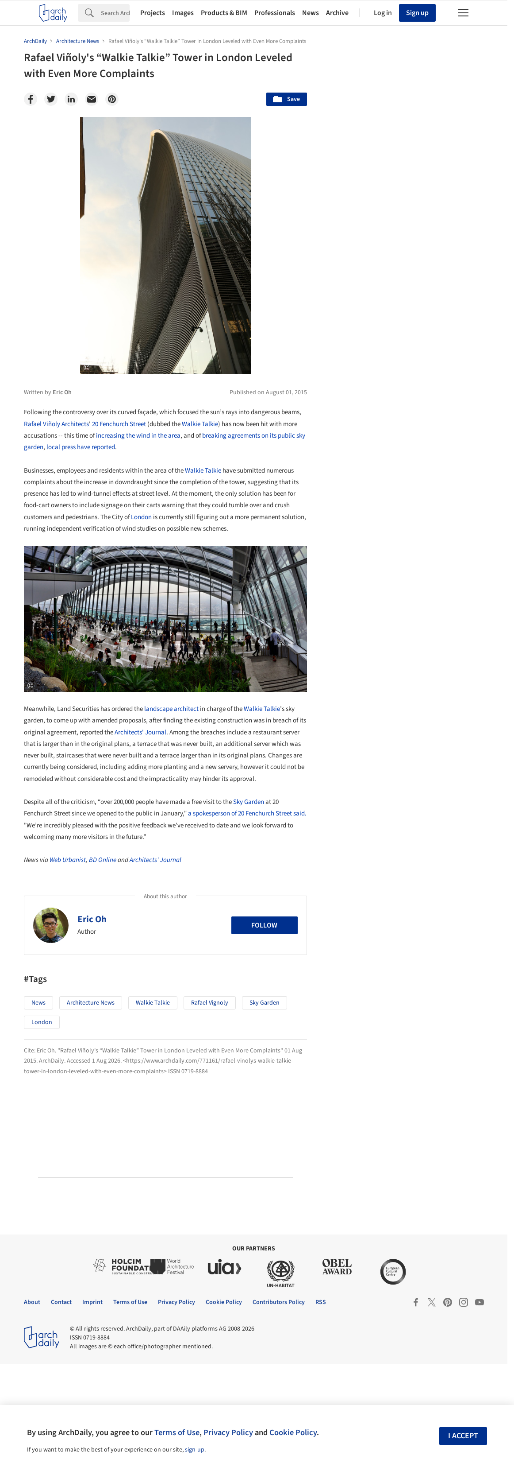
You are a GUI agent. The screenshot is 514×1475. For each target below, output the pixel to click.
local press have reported (80, 447)
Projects (152, 12)
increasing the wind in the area (138, 435)
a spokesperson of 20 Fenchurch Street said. (247, 813)
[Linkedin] (71, 99)
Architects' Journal (140, 732)
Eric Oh (92, 919)
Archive (337, 12)
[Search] (115, 13)
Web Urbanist (68, 860)
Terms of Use (176, 1432)
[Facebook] (30, 99)
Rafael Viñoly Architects (56, 424)
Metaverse (356, 702)
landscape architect (171, 709)
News (310, 12)
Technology (415, 683)
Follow (264, 925)
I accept (463, 1435)
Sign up (417, 13)
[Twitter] (51, 99)
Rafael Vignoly (209, 1002)
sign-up (194, 1449)
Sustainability (361, 683)
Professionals (274, 12)
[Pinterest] (112, 99)
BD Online (102, 860)
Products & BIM (224, 12)
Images (183, 12)
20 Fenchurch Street (119, 424)
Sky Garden (248, 802)
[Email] (91, 99)
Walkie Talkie (200, 424)
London (141, 517)
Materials (464, 683)
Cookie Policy (293, 1432)
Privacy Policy (228, 1432)
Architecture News (91, 1002)
